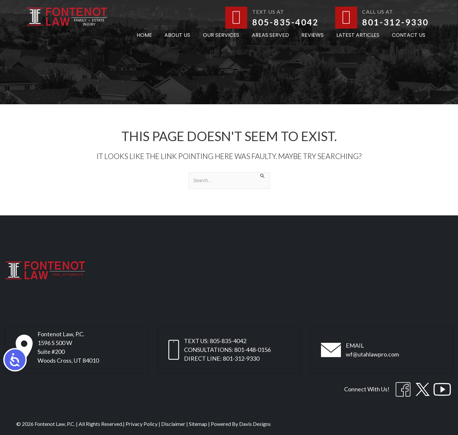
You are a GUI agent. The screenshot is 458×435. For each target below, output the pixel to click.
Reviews (318, 35)
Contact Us (410, 35)
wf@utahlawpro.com (372, 354)
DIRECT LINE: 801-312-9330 (221, 358)
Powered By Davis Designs (241, 424)
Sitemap (198, 424)
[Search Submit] (264, 175)
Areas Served (278, 35)
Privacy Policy (142, 424)
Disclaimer (173, 424)
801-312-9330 (395, 22)
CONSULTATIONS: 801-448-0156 (227, 349)
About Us (189, 35)
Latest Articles (361, 35)
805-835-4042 (285, 22)
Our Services (231, 35)
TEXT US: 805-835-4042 (215, 340)
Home (158, 35)
